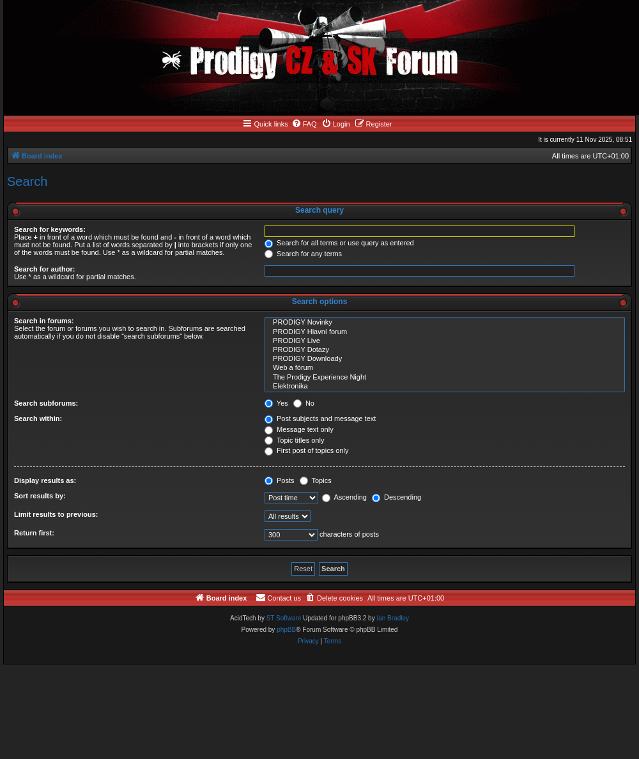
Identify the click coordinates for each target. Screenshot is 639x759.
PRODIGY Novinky (445, 322)
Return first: (34, 533)
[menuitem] (304, 124)
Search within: (38, 418)
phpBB (286, 629)
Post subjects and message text (320, 418)
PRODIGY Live (445, 341)
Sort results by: (40, 496)
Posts (280, 480)
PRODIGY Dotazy (445, 350)
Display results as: (45, 480)
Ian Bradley (392, 618)
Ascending (344, 497)
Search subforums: (46, 403)
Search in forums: (44, 321)
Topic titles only (294, 440)
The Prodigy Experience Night (445, 377)
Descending (396, 497)
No (303, 403)
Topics (316, 480)
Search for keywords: (50, 229)
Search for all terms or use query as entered (339, 243)
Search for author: (44, 269)
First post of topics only (307, 450)
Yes (276, 403)
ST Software (284, 618)
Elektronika (445, 386)
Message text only (299, 429)
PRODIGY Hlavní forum (445, 332)
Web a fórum (445, 368)
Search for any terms (303, 253)
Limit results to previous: (56, 514)
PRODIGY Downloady (445, 359)
